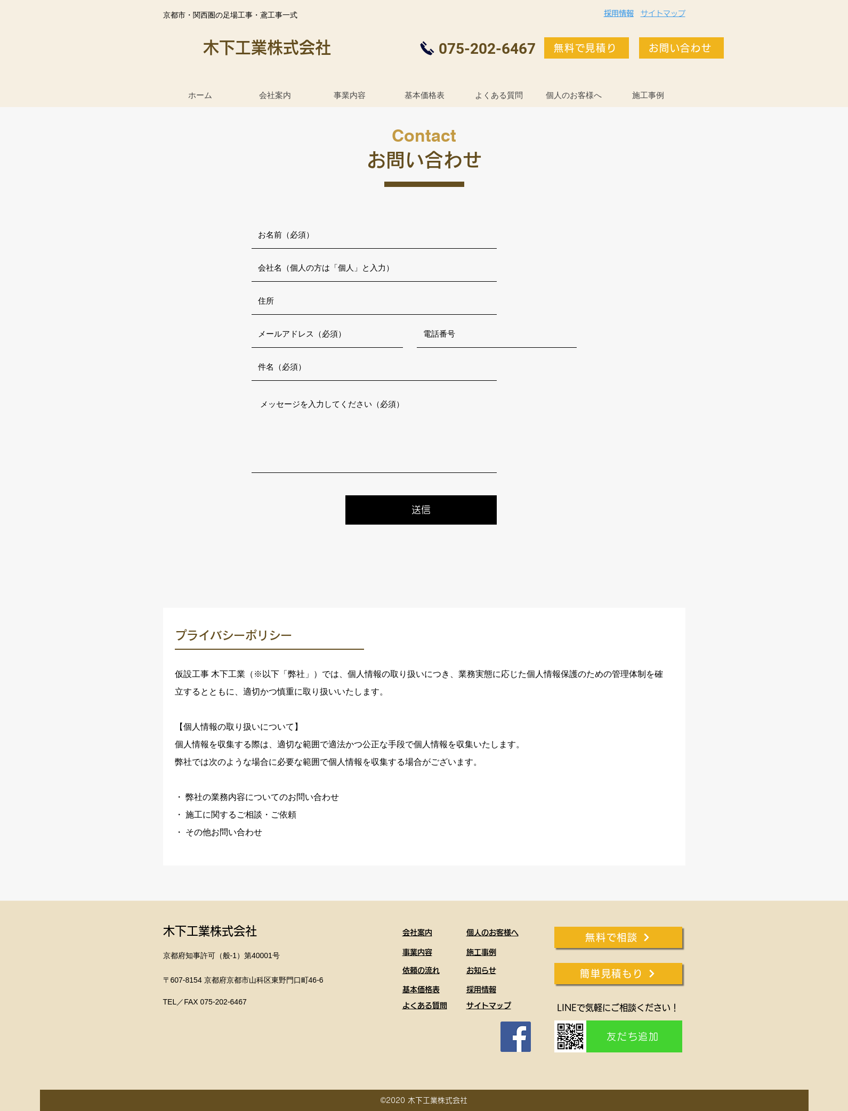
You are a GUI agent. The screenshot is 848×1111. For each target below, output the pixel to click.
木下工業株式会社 (267, 47)
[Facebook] (515, 1037)
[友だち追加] (634, 1036)
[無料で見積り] (586, 48)
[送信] (421, 510)
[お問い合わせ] (681, 48)
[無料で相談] (618, 937)
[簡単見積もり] (618, 973)
